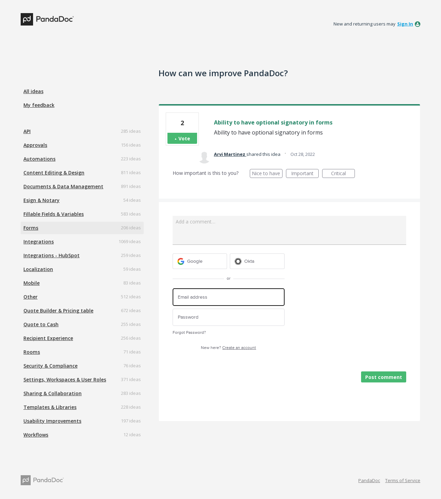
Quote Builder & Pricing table (58, 310)
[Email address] (229, 297)
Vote (184, 138)
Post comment (383, 377)
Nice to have (267, 174)
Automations (39, 159)
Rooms (31, 352)
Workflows (35, 434)
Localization (38, 269)
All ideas (33, 91)
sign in (405, 24)
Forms (30, 227)
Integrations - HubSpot (51, 255)
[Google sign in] (200, 261)
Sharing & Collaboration (52, 393)
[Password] (229, 317)
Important (305, 174)
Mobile (31, 283)
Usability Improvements (52, 421)
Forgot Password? (189, 332)
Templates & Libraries (49, 407)
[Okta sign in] (257, 261)
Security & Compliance (50, 365)
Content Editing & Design (53, 172)
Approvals (35, 145)
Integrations (38, 241)
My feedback (38, 105)
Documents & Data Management (63, 186)
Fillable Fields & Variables (53, 214)
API (27, 131)
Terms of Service (402, 480)
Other (30, 296)
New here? (228, 347)
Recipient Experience (48, 338)
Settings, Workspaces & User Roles (64, 379)
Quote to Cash (41, 324)
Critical (343, 174)
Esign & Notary (41, 200)
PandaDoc (369, 480)
